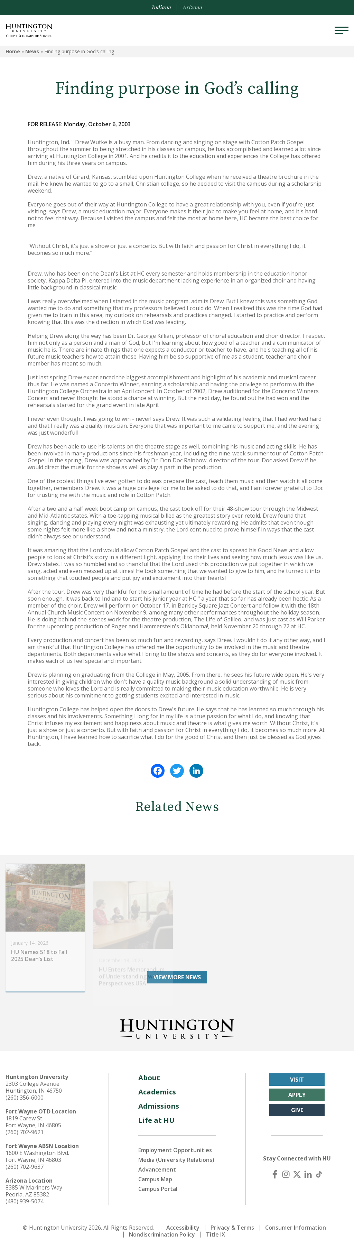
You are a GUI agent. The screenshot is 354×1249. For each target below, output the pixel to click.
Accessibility (182, 1227)
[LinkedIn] (308, 1174)
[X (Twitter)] (297, 1174)
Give (297, 1110)
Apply (297, 1095)
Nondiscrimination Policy (162, 1234)
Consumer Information (295, 1227)
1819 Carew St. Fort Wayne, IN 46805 (33, 1121)
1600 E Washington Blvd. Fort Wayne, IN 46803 (37, 1156)
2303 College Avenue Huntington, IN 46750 (34, 1087)
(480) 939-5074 (25, 1201)
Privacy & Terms (232, 1227)
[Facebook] (275, 1174)
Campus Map (155, 1179)
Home (13, 51)
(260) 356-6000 (25, 1097)
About (149, 1077)
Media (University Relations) (176, 1160)
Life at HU (156, 1120)
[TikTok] (319, 1174)
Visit (297, 1079)
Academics (157, 1092)
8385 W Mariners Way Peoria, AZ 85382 (34, 1191)
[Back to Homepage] (177, 1028)
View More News (177, 977)
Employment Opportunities (175, 1150)
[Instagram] (286, 1174)
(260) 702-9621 (25, 1132)
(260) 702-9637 (25, 1167)
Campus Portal (157, 1189)
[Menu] (341, 30)
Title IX (215, 1234)
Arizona (192, 7)
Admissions (158, 1106)
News (32, 51)
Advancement (157, 1169)
